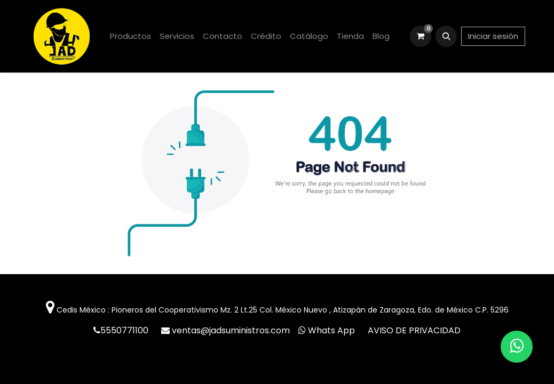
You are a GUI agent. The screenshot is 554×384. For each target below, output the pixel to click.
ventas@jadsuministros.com (232, 330)
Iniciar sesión (493, 36)
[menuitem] (130, 36)
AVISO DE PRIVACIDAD (414, 330)
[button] (446, 36)
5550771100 (125, 330)
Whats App (331, 330)
